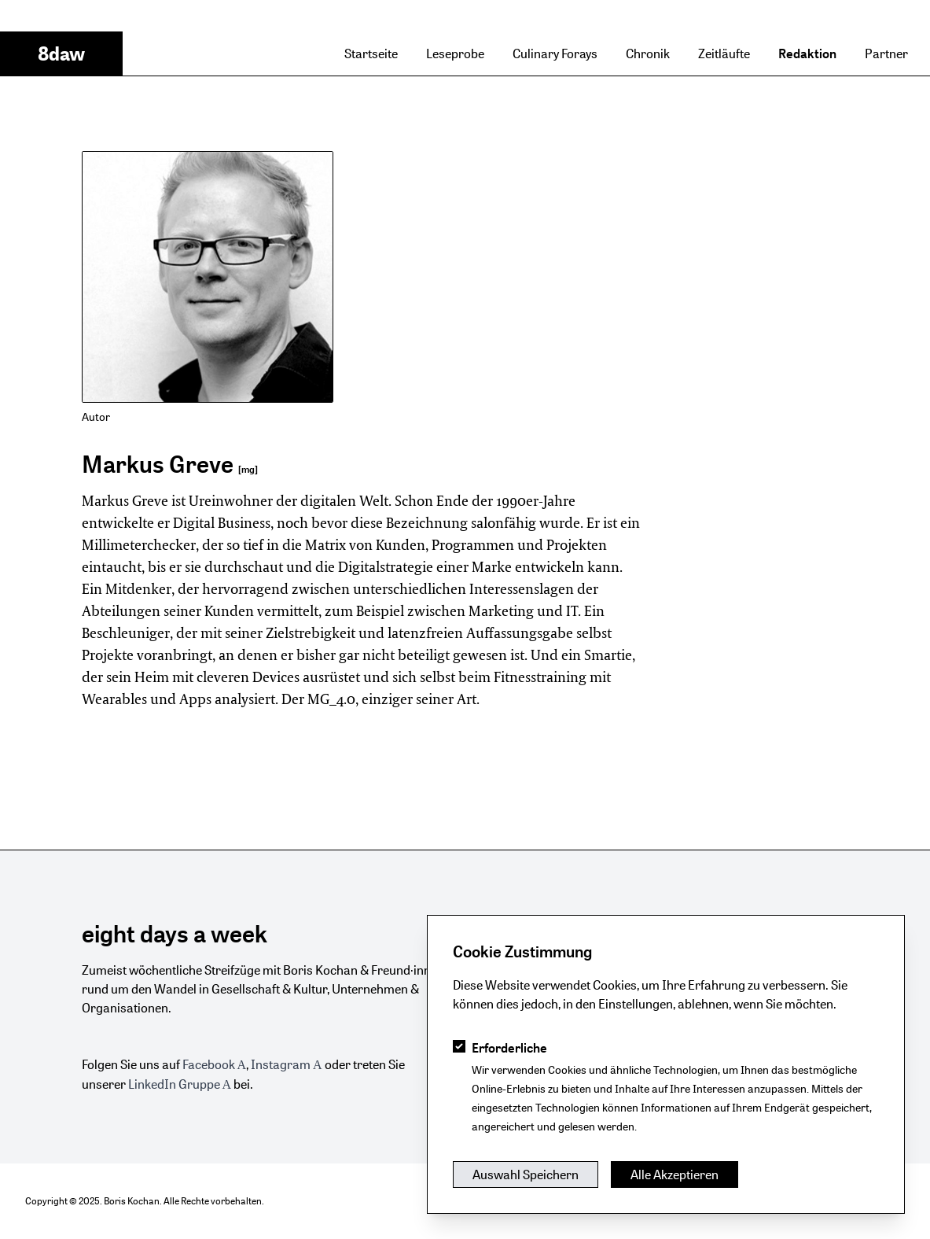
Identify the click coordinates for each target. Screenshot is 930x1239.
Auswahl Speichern (525, 1174)
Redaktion (807, 53)
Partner (886, 53)
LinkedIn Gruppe (174, 1084)
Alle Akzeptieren (674, 1174)
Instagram (281, 1064)
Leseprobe (455, 53)
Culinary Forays (555, 53)
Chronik (648, 53)
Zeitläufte (724, 53)
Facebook (208, 1064)
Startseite (371, 53)
